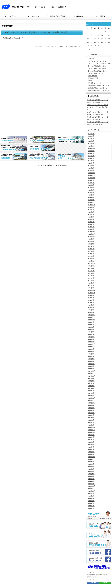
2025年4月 (91, 163)
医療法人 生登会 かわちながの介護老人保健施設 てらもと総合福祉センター (13, 147)
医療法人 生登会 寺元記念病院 (13, 139)
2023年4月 (91, 222)
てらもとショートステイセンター (99, 63)
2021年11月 (91, 263)
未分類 (90, 81)
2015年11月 (91, 430)
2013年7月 (91, 498)
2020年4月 (91, 307)
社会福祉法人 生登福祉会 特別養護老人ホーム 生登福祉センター (13, 156)
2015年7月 (91, 439)
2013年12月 (91, 486)
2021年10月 (91, 266)
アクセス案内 (93, 583)
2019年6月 (91, 329)
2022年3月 (91, 254)
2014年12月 (91, 457)
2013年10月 (91, 491)
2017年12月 (91, 371)
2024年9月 (91, 180)
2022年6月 (91, 246)
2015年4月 (91, 447)
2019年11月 (91, 317)
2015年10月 (91, 432)
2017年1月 (91, 395)
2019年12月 (91, 315)
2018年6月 (91, 356)
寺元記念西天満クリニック (97, 78)
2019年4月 (91, 334)
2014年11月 (91, 459)
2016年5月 (91, 415)
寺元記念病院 (92, 76)
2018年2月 (91, 366)
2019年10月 (91, 320)
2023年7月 (91, 214)
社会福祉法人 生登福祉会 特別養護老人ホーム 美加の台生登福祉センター (41, 156)
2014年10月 (91, 461)
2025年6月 (91, 158)
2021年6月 (91, 276)
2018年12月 (91, 344)
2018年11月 (91, 347)
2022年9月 (91, 239)
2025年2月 (91, 168)
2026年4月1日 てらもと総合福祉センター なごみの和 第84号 (97, 107)
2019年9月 (91, 322)
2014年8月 (91, 466)
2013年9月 (91, 493)
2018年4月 (91, 361)
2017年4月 (91, 388)
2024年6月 (91, 187)
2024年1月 (91, 200)
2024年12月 (91, 173)
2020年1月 (91, 312)
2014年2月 (91, 481)
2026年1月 (91, 141)
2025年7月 (91, 156)
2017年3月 (91, 391)
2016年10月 (91, 403)
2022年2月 (91, 256)
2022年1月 (91, 258)
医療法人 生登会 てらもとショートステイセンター (41, 147)
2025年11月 (91, 146)
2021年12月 (91, 261)
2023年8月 (91, 212)
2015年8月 (91, 437)
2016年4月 (91, 417)
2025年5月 (91, 160)
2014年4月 (91, 476)
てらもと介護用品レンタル (97, 66)
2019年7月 (91, 327)
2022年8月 (91, 241)
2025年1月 (91, 170)
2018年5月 (91, 359)
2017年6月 (91, 383)
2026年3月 (91, 136)
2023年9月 (91, 209)
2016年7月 (91, 410)
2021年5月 (91, 278)
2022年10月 (91, 236)
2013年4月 (91, 506)
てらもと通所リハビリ (95, 73)
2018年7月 (91, 354)
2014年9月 (91, 464)
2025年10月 (91, 148)
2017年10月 (91, 376)
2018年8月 (91, 351)
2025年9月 (91, 151)
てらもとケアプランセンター (98, 61)
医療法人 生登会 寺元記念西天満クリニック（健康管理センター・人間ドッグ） (70, 139)
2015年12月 (91, 427)
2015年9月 (91, 435)
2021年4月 (91, 280)
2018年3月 (91, 364)
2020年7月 (91, 303)
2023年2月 (91, 227)
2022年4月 (91, 251)
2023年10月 (91, 207)
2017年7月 (91, 381)
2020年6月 (91, 305)
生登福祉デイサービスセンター (98, 85)
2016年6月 (91, 413)
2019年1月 (91, 342)
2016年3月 (91, 420)
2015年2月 (91, 452)
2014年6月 (91, 471)
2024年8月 (91, 183)
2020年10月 (91, 295)
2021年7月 (91, 273)
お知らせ (62, 46)
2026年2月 (91, 138)
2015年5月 (91, 444)
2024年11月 (91, 175)
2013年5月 (91, 503)
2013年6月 (91, 501)
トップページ (11, 16)
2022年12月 (91, 232)
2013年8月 (91, 496)
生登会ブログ (99, 534)
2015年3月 (91, 449)
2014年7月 (91, 469)
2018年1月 (91, 369)
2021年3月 (91, 283)
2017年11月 (91, 373)
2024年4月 (91, 192)
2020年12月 (91, 290)
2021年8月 (91, 271)
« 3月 (88, 49)
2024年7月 (91, 185)
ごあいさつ (34, 16)
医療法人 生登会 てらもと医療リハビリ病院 (41, 139)
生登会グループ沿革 (56, 16)
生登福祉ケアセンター (95, 83)
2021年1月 (91, 288)
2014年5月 (91, 474)
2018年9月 (91, 349)
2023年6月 (91, 217)
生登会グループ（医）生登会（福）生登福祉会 (35, 6)
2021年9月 (91, 268)
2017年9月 (91, 378)
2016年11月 (91, 400)
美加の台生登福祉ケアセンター (98, 90)
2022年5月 (91, 249)
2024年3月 (91, 195)
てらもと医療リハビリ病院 (97, 68)
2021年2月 (91, 285)
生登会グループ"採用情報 (99, 525)
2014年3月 (91, 479)
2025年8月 (91, 153)
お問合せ (101, 16)
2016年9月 (91, 405)
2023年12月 (91, 202)
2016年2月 (91, 422)
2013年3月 (91, 508)
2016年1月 (91, 425)
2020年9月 (91, 298)
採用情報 (79, 16)
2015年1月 (91, 454)
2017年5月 (91, 386)
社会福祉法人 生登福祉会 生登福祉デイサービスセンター (70, 156)
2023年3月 (91, 224)
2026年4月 (91, 134)
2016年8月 (91, 408)
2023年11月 (91, 205)
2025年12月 (91, 143)
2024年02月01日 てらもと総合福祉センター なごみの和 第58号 (35, 32)
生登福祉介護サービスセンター (98, 88)
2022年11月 (91, 234)
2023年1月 (91, 229)
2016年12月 (91, 398)
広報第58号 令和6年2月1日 (13, 38)
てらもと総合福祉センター (73, 46)
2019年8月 (91, 325)
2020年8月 (91, 300)
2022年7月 (91, 244)
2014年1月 (91, 484)
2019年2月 (91, 339)
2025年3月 (91, 165)
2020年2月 (91, 310)
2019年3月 (91, 337)
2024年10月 (91, 178)
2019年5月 (91, 332)
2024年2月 (91, 197)
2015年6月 (91, 442)
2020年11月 (91, 293)
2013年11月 (91, 488)
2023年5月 (91, 219)
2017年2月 (91, 393)
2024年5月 (91, 190)
